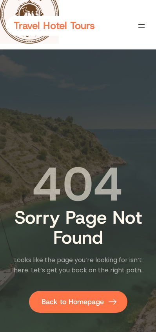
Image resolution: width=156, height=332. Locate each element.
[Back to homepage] (78, 302)
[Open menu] (141, 26)
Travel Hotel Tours (54, 25)
